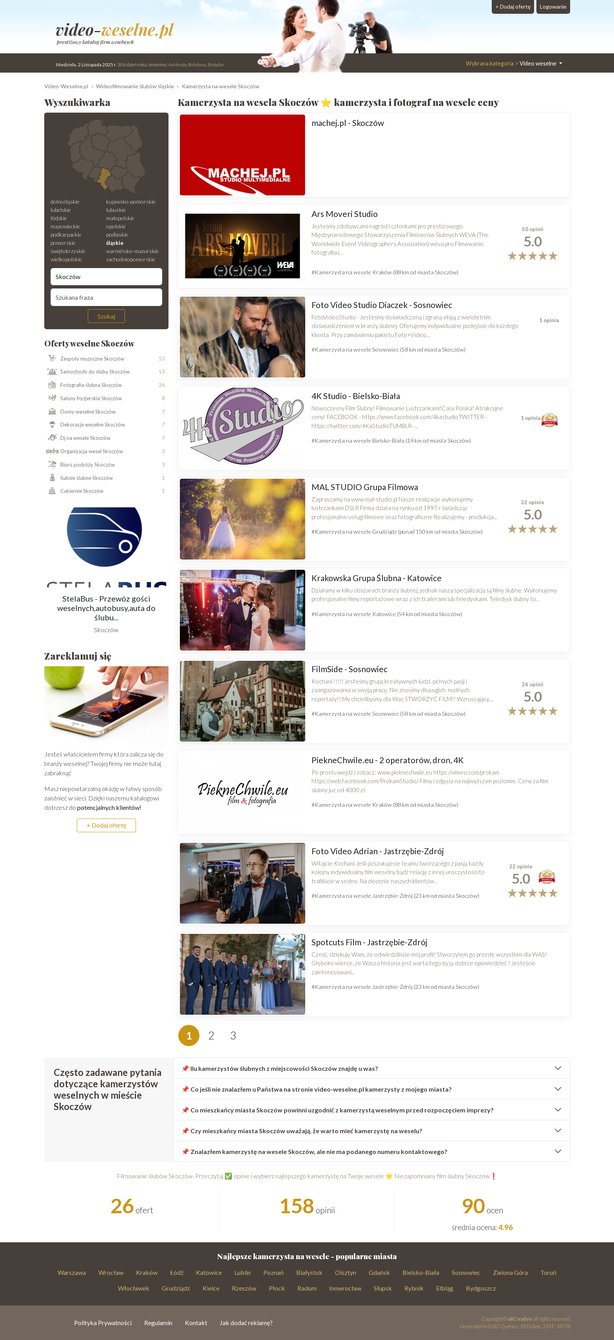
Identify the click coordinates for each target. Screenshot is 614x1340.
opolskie (116, 226)
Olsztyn (345, 1272)
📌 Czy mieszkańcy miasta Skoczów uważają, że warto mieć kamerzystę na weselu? (301, 1130)
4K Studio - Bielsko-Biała (356, 396)
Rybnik (414, 1288)
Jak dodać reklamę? (246, 1322)
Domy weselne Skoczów (80, 412)
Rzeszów (244, 1288)
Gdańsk (379, 1272)
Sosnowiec (466, 1272)
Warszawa (72, 1272)
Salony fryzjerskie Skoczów (83, 398)
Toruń (548, 1272)
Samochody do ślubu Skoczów (87, 372)
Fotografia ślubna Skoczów (83, 385)
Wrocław (110, 1272)
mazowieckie (65, 226)
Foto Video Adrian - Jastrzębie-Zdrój (378, 851)
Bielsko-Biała (420, 1272)
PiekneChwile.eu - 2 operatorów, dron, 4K (388, 760)
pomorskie (63, 242)
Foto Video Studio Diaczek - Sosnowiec (382, 305)
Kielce (211, 1288)
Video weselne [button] (512, 63)
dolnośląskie (65, 201)
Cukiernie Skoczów (73, 491)
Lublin (242, 1272)
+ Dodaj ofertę (106, 825)
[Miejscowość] (107, 276)
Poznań (273, 1272)
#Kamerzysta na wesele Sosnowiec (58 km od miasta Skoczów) (388, 349)
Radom (307, 1288)
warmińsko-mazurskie (132, 251)
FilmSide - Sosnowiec (350, 669)
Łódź (176, 1272)
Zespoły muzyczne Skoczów (84, 358)
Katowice (209, 1272)
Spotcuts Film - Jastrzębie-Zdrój (369, 942)
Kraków (147, 1272)
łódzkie (59, 218)
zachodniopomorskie (130, 259)
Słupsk (383, 1288)
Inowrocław (345, 1288)
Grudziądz (176, 1288)
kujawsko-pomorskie (131, 201)
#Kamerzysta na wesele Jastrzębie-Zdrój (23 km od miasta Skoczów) (395, 895)
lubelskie (61, 209)
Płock (277, 1288)
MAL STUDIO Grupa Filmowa (365, 487)
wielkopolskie (66, 259)
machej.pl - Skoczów (348, 123)
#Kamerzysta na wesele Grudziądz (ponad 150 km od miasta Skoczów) (397, 531)
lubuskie (116, 209)
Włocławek (133, 1288)
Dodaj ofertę (513, 6)
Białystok (309, 1272)
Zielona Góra (510, 1272)
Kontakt (196, 1322)
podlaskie (117, 234)
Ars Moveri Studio (345, 214)
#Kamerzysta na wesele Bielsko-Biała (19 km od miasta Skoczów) (391, 440)
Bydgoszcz (481, 1288)
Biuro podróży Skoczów (79, 465)
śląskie (114, 242)
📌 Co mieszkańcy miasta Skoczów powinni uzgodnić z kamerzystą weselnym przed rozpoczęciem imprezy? (337, 1110)
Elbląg (444, 1288)
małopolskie (120, 218)
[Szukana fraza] (107, 297)
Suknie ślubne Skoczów (78, 478)
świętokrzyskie (68, 251)
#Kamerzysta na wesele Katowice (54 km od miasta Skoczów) (387, 614)
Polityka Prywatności (103, 1322)
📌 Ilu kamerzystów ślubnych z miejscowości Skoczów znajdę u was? (279, 1068)
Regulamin (158, 1322)
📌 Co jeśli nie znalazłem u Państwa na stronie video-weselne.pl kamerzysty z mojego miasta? (316, 1089)
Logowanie (553, 6)
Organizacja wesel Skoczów (83, 451)
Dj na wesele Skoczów (77, 438)
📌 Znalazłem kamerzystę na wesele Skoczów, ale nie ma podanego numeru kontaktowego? (314, 1151)
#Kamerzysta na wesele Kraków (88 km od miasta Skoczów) (385, 272)
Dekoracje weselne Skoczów (84, 425)
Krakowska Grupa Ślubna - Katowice (377, 578)
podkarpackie (66, 234)
